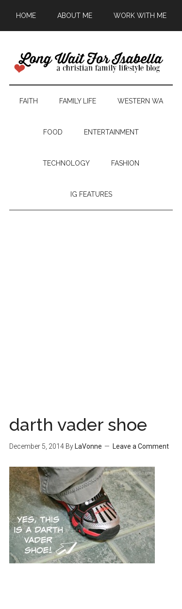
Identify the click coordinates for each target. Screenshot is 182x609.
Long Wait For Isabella (91, 63)
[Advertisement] (91, 301)
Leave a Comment (141, 446)
